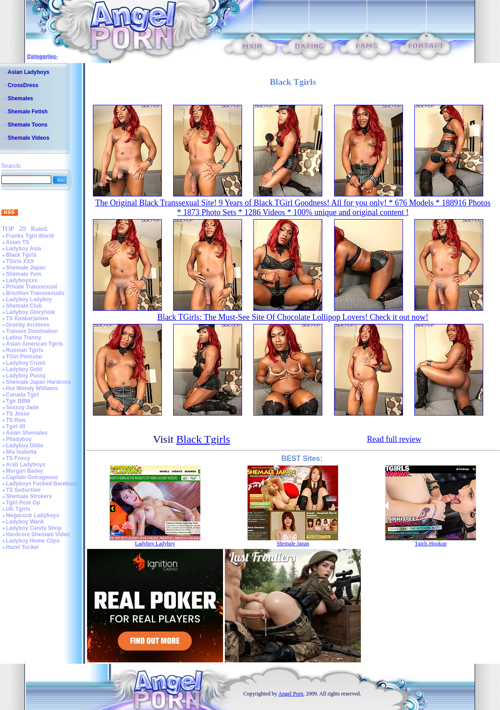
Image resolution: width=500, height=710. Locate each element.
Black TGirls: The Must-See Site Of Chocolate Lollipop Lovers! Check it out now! (292, 317)
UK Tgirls (18, 509)
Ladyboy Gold (24, 369)
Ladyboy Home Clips (33, 541)
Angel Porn (290, 693)
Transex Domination (32, 331)
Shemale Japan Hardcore (38, 382)
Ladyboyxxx (21, 280)
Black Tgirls (21, 255)
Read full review (394, 439)
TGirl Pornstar (24, 356)
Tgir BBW (18, 401)
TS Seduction (23, 490)
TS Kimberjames (27, 318)
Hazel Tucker (22, 547)
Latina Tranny (23, 337)
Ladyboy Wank (25, 522)
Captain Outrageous (32, 477)
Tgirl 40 (15, 426)
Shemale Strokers (29, 496)
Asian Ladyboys (28, 72)
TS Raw (15, 420)
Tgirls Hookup (431, 543)
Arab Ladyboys (25, 464)
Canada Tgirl (22, 395)
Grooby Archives (27, 325)
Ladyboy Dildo (25, 445)
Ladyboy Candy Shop (34, 528)
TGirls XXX (20, 261)
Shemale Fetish (28, 111)
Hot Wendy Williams (32, 388)
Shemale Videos (28, 138)
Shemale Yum (23, 274)
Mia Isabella (21, 452)
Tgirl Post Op (23, 502)
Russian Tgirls (25, 350)
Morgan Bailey (24, 471)
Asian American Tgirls (34, 344)
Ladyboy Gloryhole (30, 312)
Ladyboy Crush (25, 363)
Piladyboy (19, 439)
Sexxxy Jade (22, 407)
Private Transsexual (31, 287)
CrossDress (23, 85)
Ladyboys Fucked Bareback (42, 483)
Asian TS (17, 242)
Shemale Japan (25, 267)
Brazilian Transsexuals (35, 293)
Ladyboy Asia (23, 248)
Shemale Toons (28, 125)
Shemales (20, 98)
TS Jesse (17, 414)
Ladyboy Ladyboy (29, 299)
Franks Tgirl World (30, 236)
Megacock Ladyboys (32, 515)
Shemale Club (24, 306)
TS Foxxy (18, 458)
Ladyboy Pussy (26, 375)
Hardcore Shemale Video (38, 534)
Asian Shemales (27, 433)
